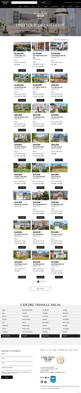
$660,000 (18, 175)
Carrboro (4, 319)
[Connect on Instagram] (43, 377)
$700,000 (36, 145)
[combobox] (24, 2)
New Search (57, 39)
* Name (3, 354)
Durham (24, 313)
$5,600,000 (19, 53)
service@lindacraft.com (58, 372)
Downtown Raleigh (27, 310)
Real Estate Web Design (45, 388)
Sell (47, 350)
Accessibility (76, 386)
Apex (3, 313)
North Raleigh (46, 328)
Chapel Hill (5, 325)
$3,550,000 (55, 53)
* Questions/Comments (7, 367)
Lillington (45, 313)
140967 (46, 370)
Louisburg (45, 316)
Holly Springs (26, 328)
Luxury (55, 350)
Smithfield (66, 319)
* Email (3, 363)
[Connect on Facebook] (41, 377)
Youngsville (66, 328)
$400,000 (18, 232)
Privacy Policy (70, 386)
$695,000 (55, 145)
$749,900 (18, 145)
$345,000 (18, 262)
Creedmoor (5, 332)
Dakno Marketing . (56, 388)
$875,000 (36, 115)
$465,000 (55, 175)
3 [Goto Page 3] (42, 281)
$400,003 (55, 202)
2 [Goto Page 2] (40, 281)
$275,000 (55, 262)
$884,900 (18, 115)
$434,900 (18, 202)
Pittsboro (45, 332)
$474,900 (36, 175)
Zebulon (65, 332)
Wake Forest (66, 322)
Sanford (65, 316)
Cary (3, 322)
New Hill (45, 325)
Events (71, 350)
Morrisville (45, 322)
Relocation (61, 350)
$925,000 (55, 85)
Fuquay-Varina (26, 319)
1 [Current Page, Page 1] (38, 281)
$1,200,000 (37, 85)
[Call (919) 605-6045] (68, 2)
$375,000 (55, 232)
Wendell (65, 325)
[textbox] (25, 2)
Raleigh (65, 310)
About (75, 350)
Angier (4, 310)
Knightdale (46, 310)
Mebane (45, 319)
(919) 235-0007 (45, 372)
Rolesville (65, 313)
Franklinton (25, 316)
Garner (24, 322)
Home (20, 6)
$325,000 (36, 262)
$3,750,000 (37, 53)
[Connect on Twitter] (46, 377)
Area (66, 350)
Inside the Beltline (27, 332)
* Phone (3, 358)
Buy (50, 350)
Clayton (4, 328)
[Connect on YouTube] (48, 377)
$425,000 (36, 202)
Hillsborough (25, 325)
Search (43, 2)
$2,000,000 (19, 85)
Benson (4, 316)
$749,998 (54, 115)
